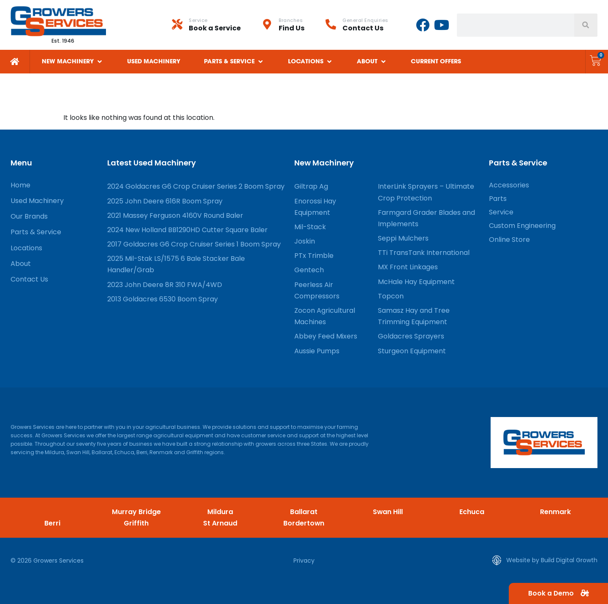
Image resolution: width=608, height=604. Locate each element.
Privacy (304, 560)
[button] (72, 61)
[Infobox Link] (217, 25)
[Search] (585, 25)
